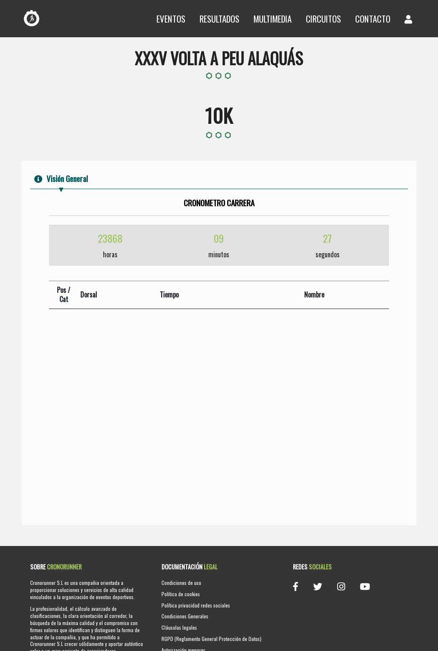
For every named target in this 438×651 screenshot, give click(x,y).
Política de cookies (180, 593)
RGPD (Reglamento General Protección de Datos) (211, 638)
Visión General (61, 178)
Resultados (219, 18)
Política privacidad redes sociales (195, 605)
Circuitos (323, 18)
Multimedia (273, 18)
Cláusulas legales (179, 627)
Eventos (170, 18)
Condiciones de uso (181, 582)
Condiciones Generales (184, 616)
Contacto (372, 18)
